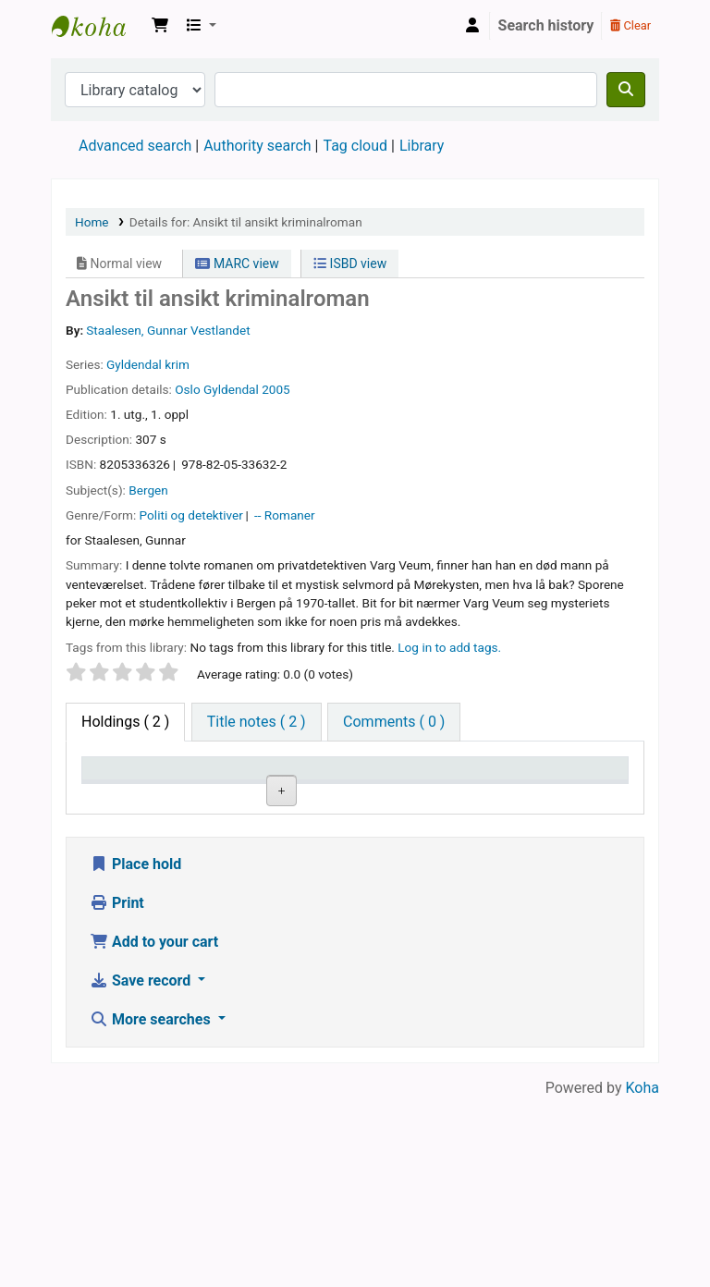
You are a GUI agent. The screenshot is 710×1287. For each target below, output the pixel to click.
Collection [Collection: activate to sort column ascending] (305, 795)
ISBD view (349, 263)
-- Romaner (284, 515)
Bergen (148, 490)
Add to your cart (154, 1129)
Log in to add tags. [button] (449, 647)
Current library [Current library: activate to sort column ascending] (207, 786)
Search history (546, 25)
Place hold (135, 1051)
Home (92, 221)
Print (117, 1090)
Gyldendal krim (148, 364)
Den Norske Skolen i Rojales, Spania (98, 25)
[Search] (625, 89)
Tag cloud (355, 145)
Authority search (257, 145)
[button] (160, 25)
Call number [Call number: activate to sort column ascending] (390, 786)
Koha (642, 1275)
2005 (276, 389)
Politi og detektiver (191, 515)
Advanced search (135, 145)
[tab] (256, 722)
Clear (630, 25)
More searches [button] (152, 1207)
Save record (142, 1168)
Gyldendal (231, 389)
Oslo (187, 389)
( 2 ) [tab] (125, 721)
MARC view (236, 263)
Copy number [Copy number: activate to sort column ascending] (481, 786)
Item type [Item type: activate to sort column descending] (121, 795)
